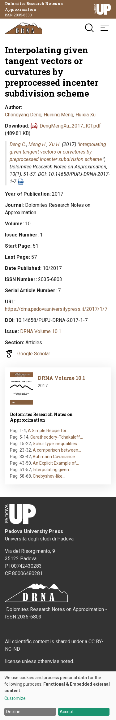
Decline (13, 711)
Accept (67, 711)
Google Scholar (33, 354)
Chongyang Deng (23, 115)
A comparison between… (57, 450)
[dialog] (58, 695)
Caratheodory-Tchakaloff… (56, 437)
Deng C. (18, 144)
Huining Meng (58, 115)
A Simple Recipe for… (48, 430)
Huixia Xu (85, 115)
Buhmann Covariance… (55, 456)
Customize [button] (15, 698)
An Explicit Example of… (56, 463)
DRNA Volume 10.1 (40, 331)
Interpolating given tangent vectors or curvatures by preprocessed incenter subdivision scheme (58, 151)
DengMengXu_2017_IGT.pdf (70, 126)
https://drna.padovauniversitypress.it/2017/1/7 (56, 309)
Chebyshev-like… (49, 476)
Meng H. (37, 144)
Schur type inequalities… (56, 443)
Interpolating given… (52, 469)
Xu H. (55, 144)
